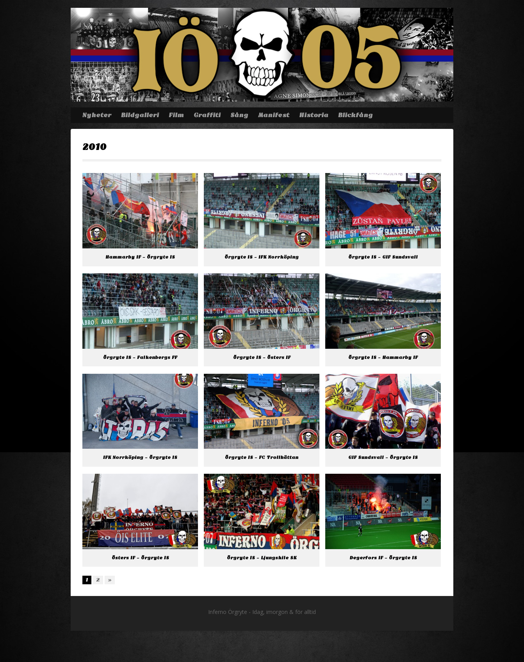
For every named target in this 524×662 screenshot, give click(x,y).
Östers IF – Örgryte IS (140, 557)
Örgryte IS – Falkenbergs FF (140, 357)
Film (176, 115)
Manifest (273, 115)
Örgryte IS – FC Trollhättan (261, 457)
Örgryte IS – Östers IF (262, 357)
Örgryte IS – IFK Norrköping (262, 257)
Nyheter (96, 115)
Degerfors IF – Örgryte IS (383, 557)
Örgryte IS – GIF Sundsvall (383, 257)
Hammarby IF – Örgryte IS (140, 257)
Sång (239, 115)
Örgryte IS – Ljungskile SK (261, 557)
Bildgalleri (140, 115)
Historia (313, 115)
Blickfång (355, 115)
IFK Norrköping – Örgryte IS (140, 457)
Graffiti (207, 115)
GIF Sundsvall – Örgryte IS (383, 457)
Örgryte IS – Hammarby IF (383, 357)
